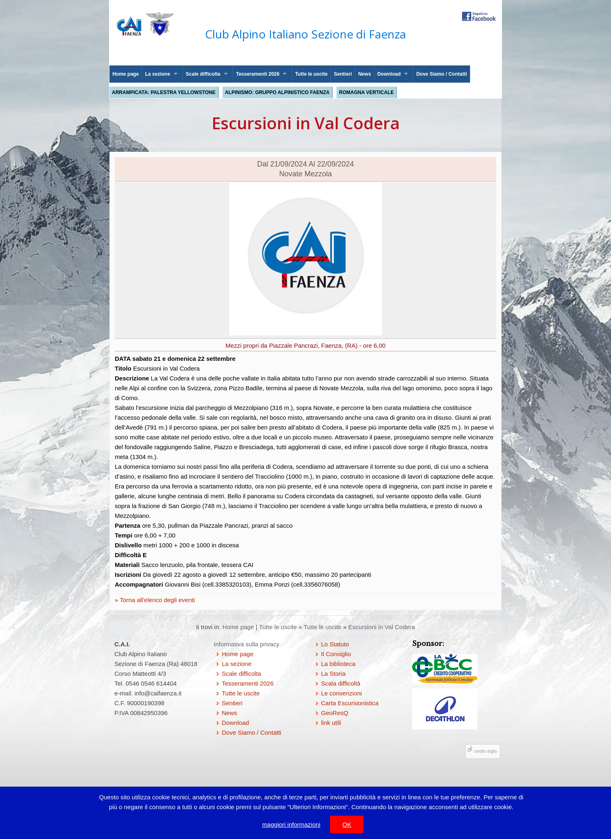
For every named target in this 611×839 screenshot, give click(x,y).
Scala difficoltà (340, 683)
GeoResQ (334, 712)
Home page (125, 74)
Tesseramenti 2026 (258, 74)
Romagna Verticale (366, 92)
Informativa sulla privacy (246, 644)
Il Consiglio (336, 653)
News (364, 74)
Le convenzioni (341, 693)
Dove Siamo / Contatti (441, 74)
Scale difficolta (203, 74)
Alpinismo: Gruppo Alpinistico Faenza (277, 92)
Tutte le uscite (311, 74)
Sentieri (343, 74)
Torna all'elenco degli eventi (156, 599)
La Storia (333, 673)
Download (389, 74)
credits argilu (485, 751)
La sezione (157, 74)
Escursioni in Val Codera (381, 626)
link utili (331, 722)
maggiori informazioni (291, 824)
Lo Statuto (335, 644)
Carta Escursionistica (350, 703)
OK (346, 824)
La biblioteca (338, 663)
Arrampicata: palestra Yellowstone (164, 92)
